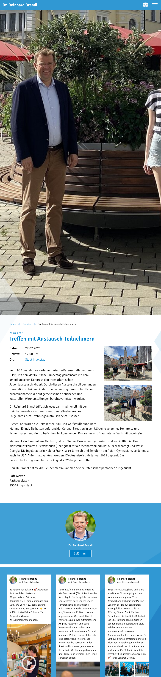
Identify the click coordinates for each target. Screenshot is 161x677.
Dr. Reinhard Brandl (80, 545)
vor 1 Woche (122, 582)
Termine (27, 324)
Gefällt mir (80, 553)
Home (12, 324)
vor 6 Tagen (73, 582)
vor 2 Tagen (24, 582)
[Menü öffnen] (155, 5)
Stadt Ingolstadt (35, 360)
